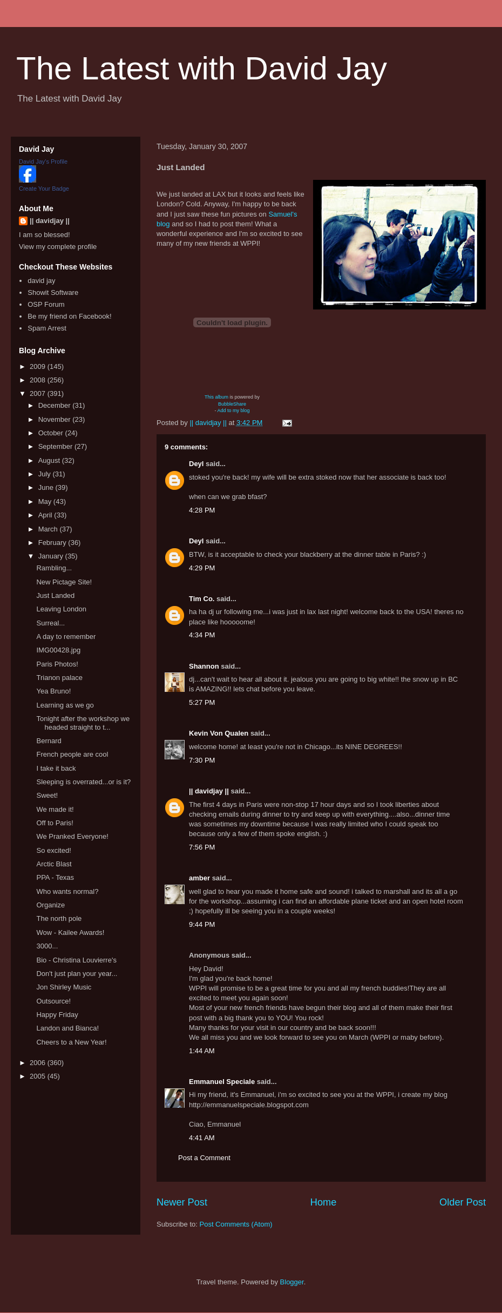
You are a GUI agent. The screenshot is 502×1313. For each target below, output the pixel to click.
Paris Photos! (57, 664)
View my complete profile (58, 247)
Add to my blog (233, 410)
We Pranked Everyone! (72, 836)
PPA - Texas (55, 877)
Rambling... (54, 568)
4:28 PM (202, 510)
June (47, 487)
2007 (39, 393)
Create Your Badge (44, 188)
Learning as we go (64, 705)
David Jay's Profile (43, 161)
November (55, 419)
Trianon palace (59, 678)
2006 (39, 1063)
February (53, 542)
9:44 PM (202, 924)
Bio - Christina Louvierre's (76, 960)
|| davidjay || (209, 791)
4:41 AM (202, 1138)
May (45, 501)
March (49, 529)
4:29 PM (202, 568)
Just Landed (55, 595)
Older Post (462, 1202)
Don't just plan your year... (76, 973)
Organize (50, 905)
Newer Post (182, 1202)
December (55, 405)
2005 (39, 1076)
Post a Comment (204, 1158)
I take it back (56, 768)
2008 (39, 380)
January (51, 556)
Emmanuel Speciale (222, 1082)
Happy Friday (57, 1015)
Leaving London (61, 609)
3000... (47, 946)
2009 (39, 366)
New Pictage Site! (64, 582)
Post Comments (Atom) (236, 1224)
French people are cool (72, 754)
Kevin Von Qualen (218, 733)
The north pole (59, 918)
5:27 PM (202, 702)
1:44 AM (202, 1051)
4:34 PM (202, 635)
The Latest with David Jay (201, 68)
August (50, 460)
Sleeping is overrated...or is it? (83, 782)
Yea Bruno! (53, 691)
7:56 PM (202, 847)
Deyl (196, 464)
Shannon (204, 666)
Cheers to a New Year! (71, 1042)
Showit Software (53, 292)
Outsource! (53, 1001)
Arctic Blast (53, 864)
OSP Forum (46, 304)
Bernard (48, 741)
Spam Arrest (47, 328)
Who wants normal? (67, 891)
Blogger (292, 1282)
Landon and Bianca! (67, 1028)
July (45, 474)
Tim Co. (201, 599)
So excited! (53, 850)
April (46, 515)
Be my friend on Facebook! (69, 316)
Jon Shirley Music (63, 987)
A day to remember (66, 636)
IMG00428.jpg (58, 650)
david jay (41, 281)
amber (199, 878)
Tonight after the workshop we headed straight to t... (83, 723)
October (51, 433)
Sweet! (47, 795)
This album (216, 397)
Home (323, 1202)
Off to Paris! (54, 823)
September (56, 446)
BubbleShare (232, 404)
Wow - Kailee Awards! (70, 932)
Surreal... (50, 623)
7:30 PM (202, 760)
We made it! (54, 809)
